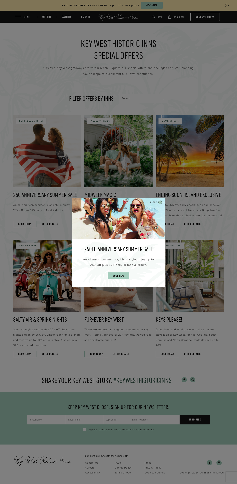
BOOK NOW (118, 275)
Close (156, 202)
